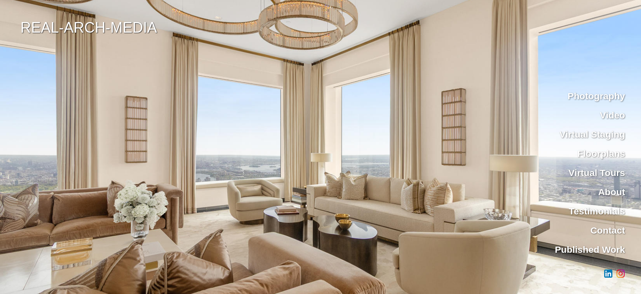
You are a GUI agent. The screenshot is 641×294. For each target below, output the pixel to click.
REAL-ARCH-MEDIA (88, 27)
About (611, 192)
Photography (596, 96)
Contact (607, 230)
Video (612, 115)
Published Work (590, 249)
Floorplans (601, 153)
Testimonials (597, 211)
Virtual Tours (597, 172)
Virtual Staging (592, 134)
